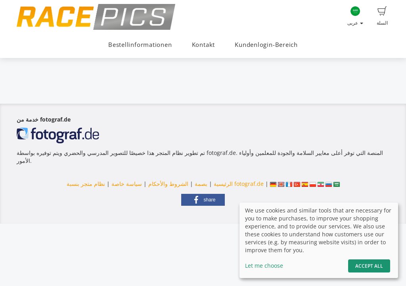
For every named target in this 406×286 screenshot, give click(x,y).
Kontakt (203, 45)
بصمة (200, 183)
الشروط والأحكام (168, 183)
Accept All (369, 266)
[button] (203, 200)
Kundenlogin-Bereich (266, 45)
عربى (355, 16)
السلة (382, 16)
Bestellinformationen (140, 45)
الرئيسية (222, 183)
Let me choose (264, 265)
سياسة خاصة (126, 183)
